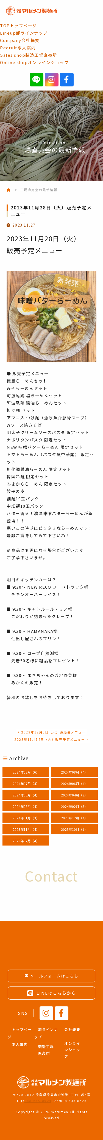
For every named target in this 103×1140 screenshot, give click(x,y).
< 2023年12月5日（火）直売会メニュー (51, 732)
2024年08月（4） (74, 772)
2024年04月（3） (74, 795)
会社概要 (20, 40)
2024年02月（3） (74, 806)
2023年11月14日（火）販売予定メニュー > (51, 739)
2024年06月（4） (74, 783)
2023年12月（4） (74, 818)
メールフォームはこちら (54, 976)
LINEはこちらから (51, 993)
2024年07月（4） (26, 783)
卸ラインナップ (24, 33)
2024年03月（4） (26, 806)
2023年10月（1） (74, 829)
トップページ (18, 25)
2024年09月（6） (26, 772)
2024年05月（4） (26, 795)
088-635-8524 (37, 1100)
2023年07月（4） (26, 840)
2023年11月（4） (26, 829)
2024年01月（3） (26, 818)
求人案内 (18, 47)
